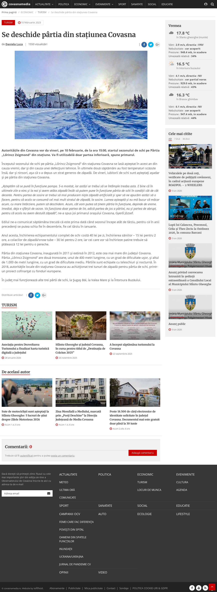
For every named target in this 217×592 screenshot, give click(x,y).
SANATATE (137, 4)
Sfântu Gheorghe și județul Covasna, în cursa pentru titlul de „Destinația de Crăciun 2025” (80, 348)
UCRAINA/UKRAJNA (71, 555)
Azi (170, 138)
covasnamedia (16, 4)
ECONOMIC (144, 474)
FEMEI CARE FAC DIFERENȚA (76, 520)
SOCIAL (152, 4)
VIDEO (102, 571)
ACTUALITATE (176, 164)
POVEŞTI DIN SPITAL (71, 528)
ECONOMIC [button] (82, 4)
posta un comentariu (62, 455)
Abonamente (62, 585)
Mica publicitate (95, 585)
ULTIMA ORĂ (67, 489)
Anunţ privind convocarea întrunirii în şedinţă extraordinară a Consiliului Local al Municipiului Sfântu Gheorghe (189, 272)
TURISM (9, 305)
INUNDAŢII (65, 547)
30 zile (186, 138)
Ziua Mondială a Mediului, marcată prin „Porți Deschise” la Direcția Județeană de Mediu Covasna (78, 415)
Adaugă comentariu (143, 449)
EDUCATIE (167, 4)
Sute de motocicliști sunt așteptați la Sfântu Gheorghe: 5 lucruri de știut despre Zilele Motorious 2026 (25, 415)
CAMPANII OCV (68, 513)
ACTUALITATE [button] (44, 4)
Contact (111, 585)
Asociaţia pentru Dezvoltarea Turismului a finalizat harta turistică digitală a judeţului (25, 348)
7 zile (177, 138)
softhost (38, 585)
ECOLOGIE (143, 513)
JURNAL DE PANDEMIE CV (75, 563)
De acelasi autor (16, 372)
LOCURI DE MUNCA (149, 489)
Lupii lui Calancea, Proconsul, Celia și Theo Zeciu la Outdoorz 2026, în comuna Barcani (189, 225)
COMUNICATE (177, 259)
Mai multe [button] (42, 21)
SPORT (122, 4)
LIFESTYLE (182, 513)
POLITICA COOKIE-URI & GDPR (146, 585)
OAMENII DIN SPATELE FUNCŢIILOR (72, 538)
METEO (63, 482)
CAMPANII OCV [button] (45, 12)
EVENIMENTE (184, 474)
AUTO (101, 513)
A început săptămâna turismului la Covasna (132, 346)
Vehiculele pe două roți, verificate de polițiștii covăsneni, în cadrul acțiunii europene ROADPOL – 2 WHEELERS (190, 178)
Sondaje (123, 585)
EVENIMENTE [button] (104, 4)
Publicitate (78, 585)
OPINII (63, 571)
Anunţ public (176, 317)
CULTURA (182, 482)
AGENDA (181, 489)
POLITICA (63, 4)
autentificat (26, 455)
